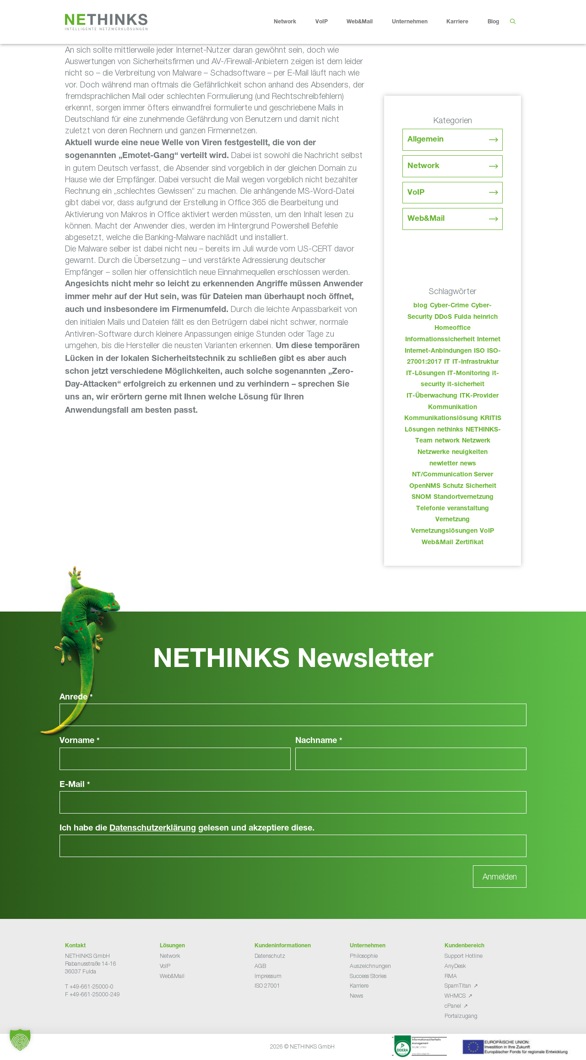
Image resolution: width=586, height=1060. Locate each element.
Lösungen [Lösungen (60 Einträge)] (420, 430)
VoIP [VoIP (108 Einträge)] (487, 531)
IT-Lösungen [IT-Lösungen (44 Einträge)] (425, 374)
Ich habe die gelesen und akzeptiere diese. (187, 829)
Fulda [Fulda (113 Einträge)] (462, 317)
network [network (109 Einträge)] (447, 441)
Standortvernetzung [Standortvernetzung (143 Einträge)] (464, 497)
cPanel (453, 1005)
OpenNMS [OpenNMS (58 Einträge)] (424, 486)
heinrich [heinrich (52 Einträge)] (485, 317)
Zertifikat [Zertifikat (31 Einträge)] (469, 543)
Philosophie (364, 955)
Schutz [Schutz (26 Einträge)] (453, 486)
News (356, 995)
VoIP (328, 22)
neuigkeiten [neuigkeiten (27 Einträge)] (470, 452)
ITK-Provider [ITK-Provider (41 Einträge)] (479, 396)
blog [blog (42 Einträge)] (420, 306)
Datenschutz (270, 955)
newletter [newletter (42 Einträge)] (443, 464)
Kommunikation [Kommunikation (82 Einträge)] (452, 407)
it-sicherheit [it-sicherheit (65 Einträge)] (465, 385)
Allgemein (425, 140)
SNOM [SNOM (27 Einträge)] (421, 497)
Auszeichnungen (370, 965)
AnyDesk (455, 965)
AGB (260, 965)
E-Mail (75, 785)
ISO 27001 (267, 985)
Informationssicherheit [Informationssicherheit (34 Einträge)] (440, 340)
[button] (20, 1040)
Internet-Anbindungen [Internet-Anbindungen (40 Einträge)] (438, 351)
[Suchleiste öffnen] (512, 22)
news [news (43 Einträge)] (468, 464)
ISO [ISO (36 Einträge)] (479, 351)
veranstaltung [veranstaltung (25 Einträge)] (468, 509)
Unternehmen (417, 22)
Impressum (268, 976)
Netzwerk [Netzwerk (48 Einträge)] (476, 441)
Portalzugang (461, 1015)
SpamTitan (458, 985)
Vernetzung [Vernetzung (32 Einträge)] (452, 520)
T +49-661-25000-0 (89, 986)
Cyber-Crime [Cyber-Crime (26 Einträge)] (449, 306)
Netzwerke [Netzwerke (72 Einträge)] (434, 452)
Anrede (76, 698)
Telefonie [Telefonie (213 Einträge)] (430, 509)
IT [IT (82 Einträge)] (447, 362)
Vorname (80, 741)
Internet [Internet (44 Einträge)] (488, 340)
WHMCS (455, 995)
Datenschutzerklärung (152, 829)
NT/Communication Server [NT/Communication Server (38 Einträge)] (452, 475)
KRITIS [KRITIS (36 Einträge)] (490, 418)
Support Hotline (464, 955)
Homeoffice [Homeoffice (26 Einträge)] (452, 328)
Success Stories (368, 976)
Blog (493, 22)
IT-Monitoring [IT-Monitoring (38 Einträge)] (468, 374)
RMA (451, 976)
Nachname (318, 741)
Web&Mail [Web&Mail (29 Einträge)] (437, 543)
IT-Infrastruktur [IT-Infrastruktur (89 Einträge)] (475, 362)
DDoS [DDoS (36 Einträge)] (443, 317)
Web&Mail (367, 22)
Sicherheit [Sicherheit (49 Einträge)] (481, 486)
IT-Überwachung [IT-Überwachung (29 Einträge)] (432, 396)
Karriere (464, 22)
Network (292, 22)
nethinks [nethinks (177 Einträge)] (450, 430)
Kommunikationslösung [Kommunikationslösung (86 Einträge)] (441, 418)
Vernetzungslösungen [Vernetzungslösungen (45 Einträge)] (444, 531)
